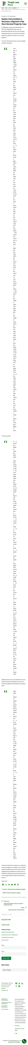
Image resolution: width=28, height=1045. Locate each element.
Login (16, 1033)
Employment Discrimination (7, 932)
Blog (19, 1011)
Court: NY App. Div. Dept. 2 (14, 892)
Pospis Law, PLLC (15, 1040)
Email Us (3, 988)
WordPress (10, 1042)
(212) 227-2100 (5, 986)
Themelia (17, 1042)
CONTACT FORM (5, 924)
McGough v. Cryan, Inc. (9, 27)
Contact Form (4, 990)
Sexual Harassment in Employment (9, 934)
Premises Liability (20, 889)
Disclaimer (17, 1025)
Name (2, 945)
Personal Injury (12, 889)
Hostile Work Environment (7, 937)
